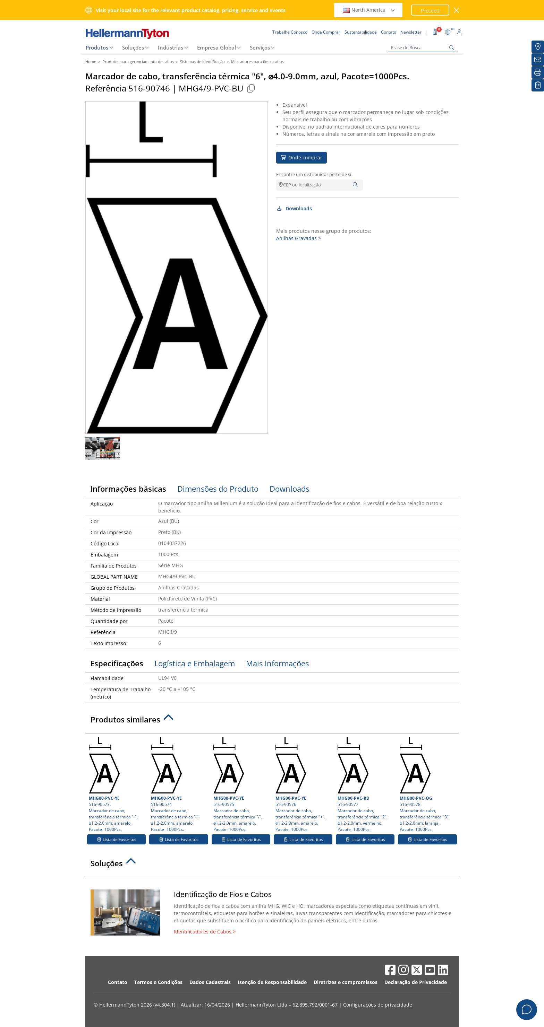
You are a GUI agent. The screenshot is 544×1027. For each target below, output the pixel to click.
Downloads (294, 208)
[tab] (272, 721)
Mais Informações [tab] (277, 663)
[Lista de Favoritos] (538, 85)
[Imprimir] (538, 72)
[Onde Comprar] (538, 47)
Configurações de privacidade (377, 1004)
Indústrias (170, 47)
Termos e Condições (158, 982)
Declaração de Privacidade (415, 982)
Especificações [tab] (116, 663)
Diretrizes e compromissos (345, 982)
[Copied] (251, 88)
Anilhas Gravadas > (298, 238)
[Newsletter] (538, 59)
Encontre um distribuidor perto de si (313, 174)
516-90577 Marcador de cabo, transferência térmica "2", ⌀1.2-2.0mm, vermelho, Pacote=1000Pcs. (365, 784)
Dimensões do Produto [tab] (217, 488)
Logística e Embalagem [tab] (194, 663)
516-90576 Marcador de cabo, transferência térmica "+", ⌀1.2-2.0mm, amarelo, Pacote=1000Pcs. (303, 784)
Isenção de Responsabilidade (272, 982)
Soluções (133, 47)
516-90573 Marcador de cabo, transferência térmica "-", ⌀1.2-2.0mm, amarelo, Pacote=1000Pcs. (116, 784)
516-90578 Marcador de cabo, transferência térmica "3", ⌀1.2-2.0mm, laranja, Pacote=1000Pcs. (427, 784)
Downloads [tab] (289, 488)
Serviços (260, 47)
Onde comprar (301, 157)
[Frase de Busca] (423, 47)
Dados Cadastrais (210, 982)
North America (369, 10)
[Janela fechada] (457, 10)
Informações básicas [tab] (128, 488)
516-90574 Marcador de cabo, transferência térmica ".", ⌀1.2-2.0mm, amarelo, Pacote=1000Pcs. (178, 784)
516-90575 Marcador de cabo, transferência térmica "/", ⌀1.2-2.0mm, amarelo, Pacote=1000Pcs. (241, 784)
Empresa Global (216, 47)
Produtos (97, 47)
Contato (117, 982)
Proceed (430, 10)
